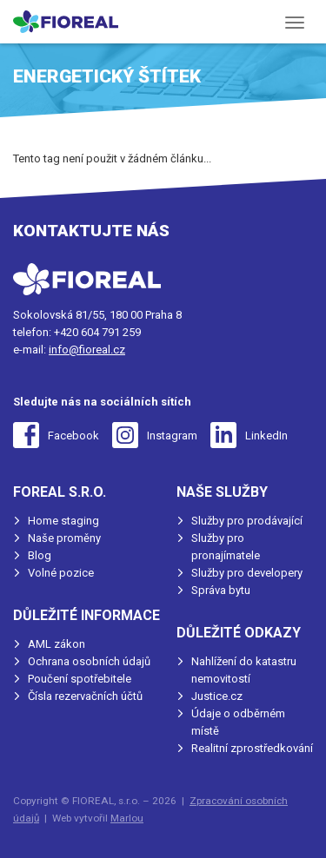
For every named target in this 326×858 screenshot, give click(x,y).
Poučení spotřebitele (79, 678)
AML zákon (56, 643)
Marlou (126, 818)
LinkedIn (266, 435)
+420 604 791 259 (97, 332)
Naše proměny (64, 537)
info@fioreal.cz (87, 349)
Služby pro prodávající (247, 520)
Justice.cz (217, 696)
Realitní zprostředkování (252, 748)
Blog (39, 555)
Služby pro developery (247, 572)
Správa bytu (220, 590)
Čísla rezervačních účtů (85, 696)
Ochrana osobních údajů (89, 661)
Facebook (73, 435)
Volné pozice (61, 572)
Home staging (63, 520)
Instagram (172, 435)
